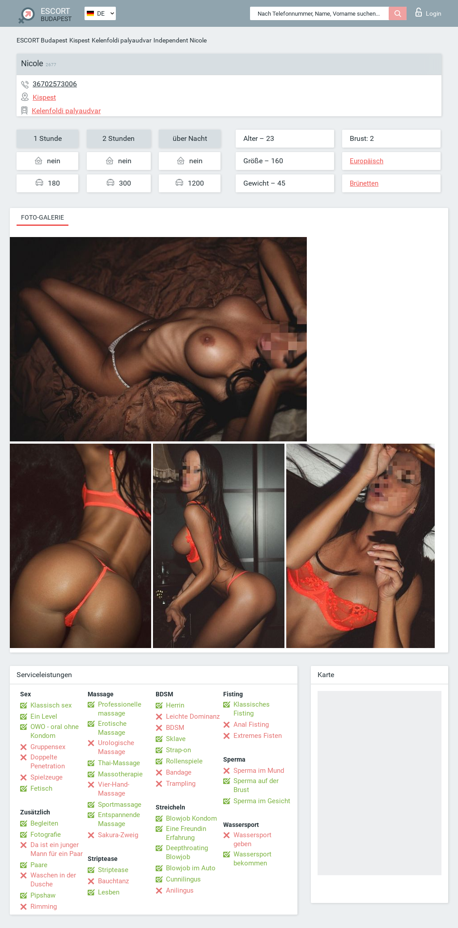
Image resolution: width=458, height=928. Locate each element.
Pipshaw (42, 895)
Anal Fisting (251, 724)
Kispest (79, 40)
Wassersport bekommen (252, 858)
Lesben (108, 892)
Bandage (178, 772)
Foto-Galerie (42, 217)
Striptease (113, 870)
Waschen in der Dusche (53, 879)
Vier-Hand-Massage (113, 788)
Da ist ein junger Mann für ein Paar (56, 849)
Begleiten (44, 823)
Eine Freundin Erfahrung (186, 833)
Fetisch (41, 788)
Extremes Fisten (257, 736)
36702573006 (55, 84)
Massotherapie (120, 774)
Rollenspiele (184, 761)
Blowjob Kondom (191, 818)
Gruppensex (47, 747)
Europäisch (366, 161)
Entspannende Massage (119, 819)
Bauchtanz (113, 881)
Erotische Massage (112, 728)
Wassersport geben (252, 839)
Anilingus (180, 890)
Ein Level (43, 716)
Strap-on (178, 750)
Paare (38, 865)
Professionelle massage (119, 708)
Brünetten (364, 183)
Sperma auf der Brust (256, 785)
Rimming (43, 907)
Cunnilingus (183, 879)
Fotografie (45, 835)
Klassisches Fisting (251, 708)
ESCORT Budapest (42, 40)
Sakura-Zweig (118, 835)
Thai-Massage (119, 763)
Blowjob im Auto (191, 868)
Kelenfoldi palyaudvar (122, 40)
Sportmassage (119, 805)
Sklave (176, 739)
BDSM (175, 728)
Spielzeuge (46, 777)
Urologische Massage (116, 747)
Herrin (175, 705)
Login (428, 12)
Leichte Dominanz (193, 716)
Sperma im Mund (258, 771)
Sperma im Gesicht (261, 801)
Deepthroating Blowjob (187, 852)
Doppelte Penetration (47, 761)
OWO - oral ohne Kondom (54, 731)
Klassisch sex (51, 705)
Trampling (180, 784)
